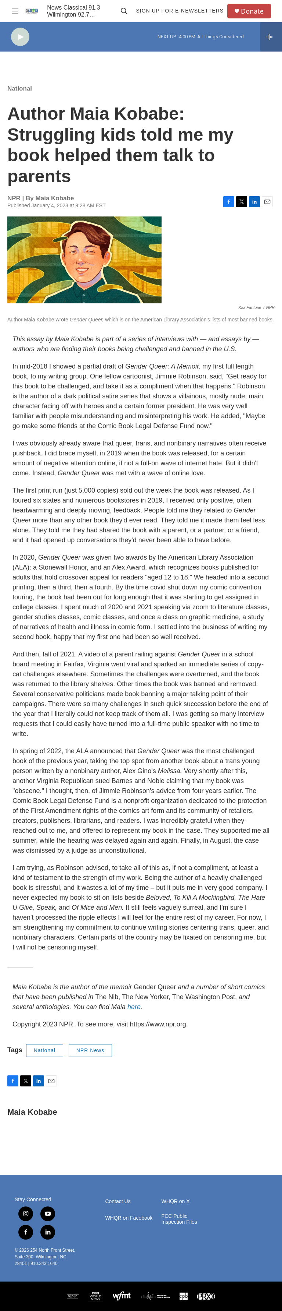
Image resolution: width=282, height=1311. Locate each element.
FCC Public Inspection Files (179, 1219)
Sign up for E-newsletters (180, 11)
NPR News (90, 1050)
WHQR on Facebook (128, 1218)
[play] (20, 37)
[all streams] (271, 37)
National (19, 88)
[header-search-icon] (124, 11)
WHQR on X (176, 1201)
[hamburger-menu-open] (15, 11)
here (134, 1007)
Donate (252, 11)
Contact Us (117, 1201)
